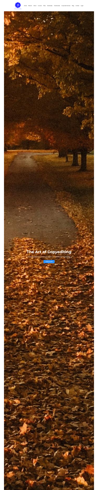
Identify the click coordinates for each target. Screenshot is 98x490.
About (35, 5)
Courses (40, 5)
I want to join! (49, 261)
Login (82, 5)
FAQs (44, 5)
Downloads (49, 5)
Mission (30, 5)
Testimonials (57, 5)
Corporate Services (65, 5)
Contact (77, 5)
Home (25, 5)
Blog (73, 5)
